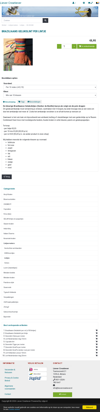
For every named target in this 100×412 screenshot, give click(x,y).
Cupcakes (7, 209)
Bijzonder (7, 317)
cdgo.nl (44, 401)
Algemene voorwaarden (10, 387)
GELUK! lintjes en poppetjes (13, 219)
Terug (7, 177)
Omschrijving (9, 102)
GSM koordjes (9, 253)
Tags (21, 102)
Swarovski (7, 287)
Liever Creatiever (24, 401)
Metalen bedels (9, 273)
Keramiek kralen (10, 238)
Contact (8, 394)
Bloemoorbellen (9, 199)
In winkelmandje (87, 46)
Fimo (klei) (7, 214)
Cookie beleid (14, 409)
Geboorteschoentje (11, 312)
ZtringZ (6, 307)
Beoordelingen (34, 102)
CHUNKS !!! (7, 204)
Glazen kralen (9, 224)
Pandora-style (9, 282)
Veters (6, 263)
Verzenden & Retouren (10, 371)
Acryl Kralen (8, 194)
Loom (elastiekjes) (10, 268)
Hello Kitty (7, 229)
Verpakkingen (9, 297)
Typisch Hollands (10, 292)
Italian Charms (9, 233)
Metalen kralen (9, 278)
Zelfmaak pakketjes (11, 302)
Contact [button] (62, 394)
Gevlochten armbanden (13, 248)
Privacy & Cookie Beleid (12, 379)
